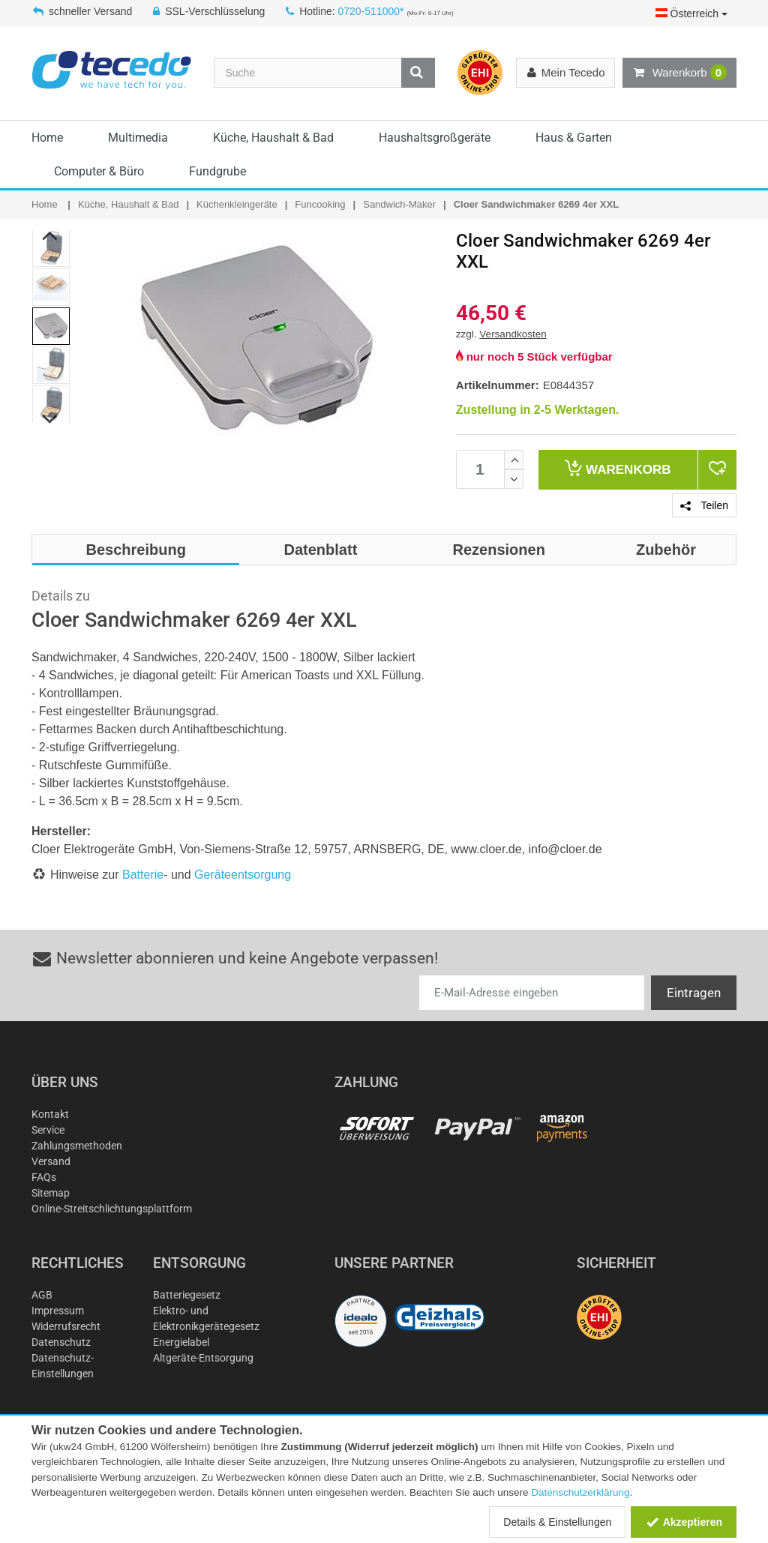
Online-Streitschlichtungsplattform (112, 1209)
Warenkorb (679, 72)
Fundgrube (217, 171)
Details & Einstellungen (557, 1522)
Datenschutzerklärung (580, 1492)
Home (47, 137)
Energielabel (181, 1342)
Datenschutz (61, 1342)
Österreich (692, 13)
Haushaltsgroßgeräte (434, 137)
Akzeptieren (683, 1522)
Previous (51, 235)
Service (48, 1130)
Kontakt (50, 1114)
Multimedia (138, 137)
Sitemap (51, 1193)
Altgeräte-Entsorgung (203, 1358)
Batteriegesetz (186, 1295)
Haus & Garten (574, 137)
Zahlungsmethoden (77, 1146)
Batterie (143, 874)
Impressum (58, 1311)
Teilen (704, 505)
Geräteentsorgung (242, 874)
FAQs (44, 1177)
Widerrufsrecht (66, 1326)
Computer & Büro (99, 171)
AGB (42, 1295)
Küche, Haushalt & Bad (273, 137)
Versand (51, 1161)
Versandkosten (512, 334)
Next (51, 419)
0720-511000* (371, 11)
